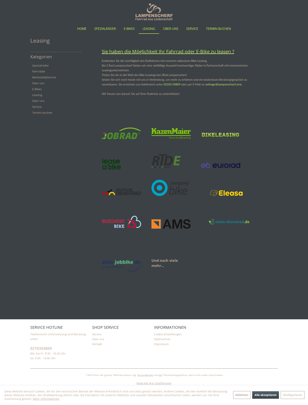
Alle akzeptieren (266, 395)
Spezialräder (40, 65)
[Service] (192, 29)
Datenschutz (162, 339)
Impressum (161, 344)
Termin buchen (42, 113)
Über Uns (38, 83)
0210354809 (41, 348)
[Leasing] (149, 29)
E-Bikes (37, 89)
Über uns (98, 339)
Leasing (37, 95)
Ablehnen (241, 395)
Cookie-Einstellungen (168, 334)
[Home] (81, 29)
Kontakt (97, 344)
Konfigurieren (292, 395)
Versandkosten (145, 375)
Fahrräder (38, 71)
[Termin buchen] (218, 29)
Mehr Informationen (46, 399)
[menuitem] (81, 29)
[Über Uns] (170, 29)
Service (37, 107)
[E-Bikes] (129, 29)
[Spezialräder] (105, 29)
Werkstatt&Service (44, 77)
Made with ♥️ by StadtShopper (154, 383)
